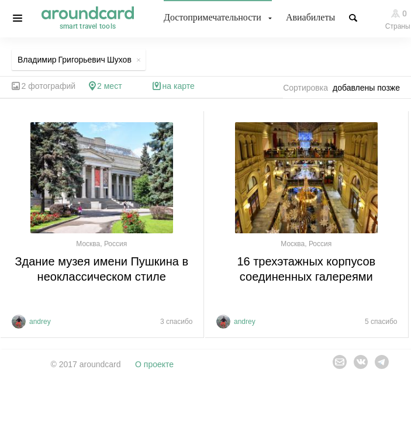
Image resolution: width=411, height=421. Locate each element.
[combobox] (369, 87)
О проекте (154, 364)
